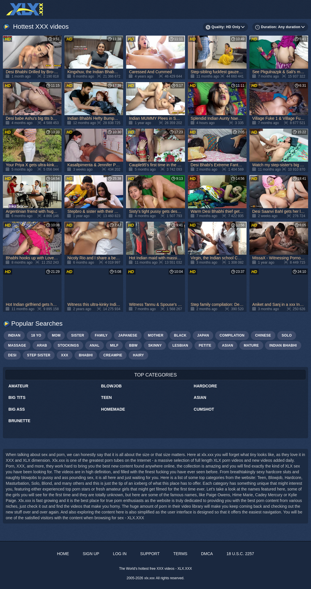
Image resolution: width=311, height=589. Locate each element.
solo (287, 335)
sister (77, 335)
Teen (106, 397)
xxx (64, 355)
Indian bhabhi (283, 345)
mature (251, 345)
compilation (232, 335)
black (180, 335)
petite (205, 345)
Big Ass (16, 409)
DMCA (207, 553)
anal (94, 345)
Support (149, 553)
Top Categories (155, 375)
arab (42, 345)
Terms (180, 553)
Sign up (91, 553)
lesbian (180, 345)
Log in (119, 553)
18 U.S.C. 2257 (240, 553)
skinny (155, 345)
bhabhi (86, 355)
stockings (68, 345)
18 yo (36, 335)
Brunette (19, 420)
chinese (263, 335)
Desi (12, 355)
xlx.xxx (149, 578)
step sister (38, 355)
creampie (112, 355)
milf (114, 345)
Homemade (113, 409)
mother (155, 335)
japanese (127, 335)
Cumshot (204, 409)
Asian (200, 397)
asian (227, 345)
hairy (138, 355)
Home (63, 553)
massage (17, 345)
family (101, 335)
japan (203, 335)
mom (56, 335)
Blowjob (111, 386)
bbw (133, 345)
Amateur (18, 386)
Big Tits (16, 397)
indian (14, 335)
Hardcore (205, 386)
